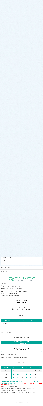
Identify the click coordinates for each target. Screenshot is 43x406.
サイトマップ (6, 260)
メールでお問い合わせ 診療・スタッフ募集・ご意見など (21, 308)
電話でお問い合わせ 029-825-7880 (21, 301)
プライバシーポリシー (8, 257)
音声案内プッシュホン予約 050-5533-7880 (21, 349)
